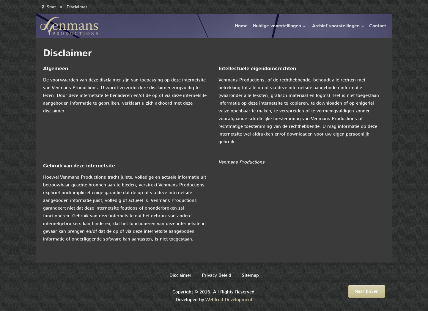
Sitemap (250, 275)
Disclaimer (180, 275)
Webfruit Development (228, 300)
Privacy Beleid (216, 275)
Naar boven (367, 291)
